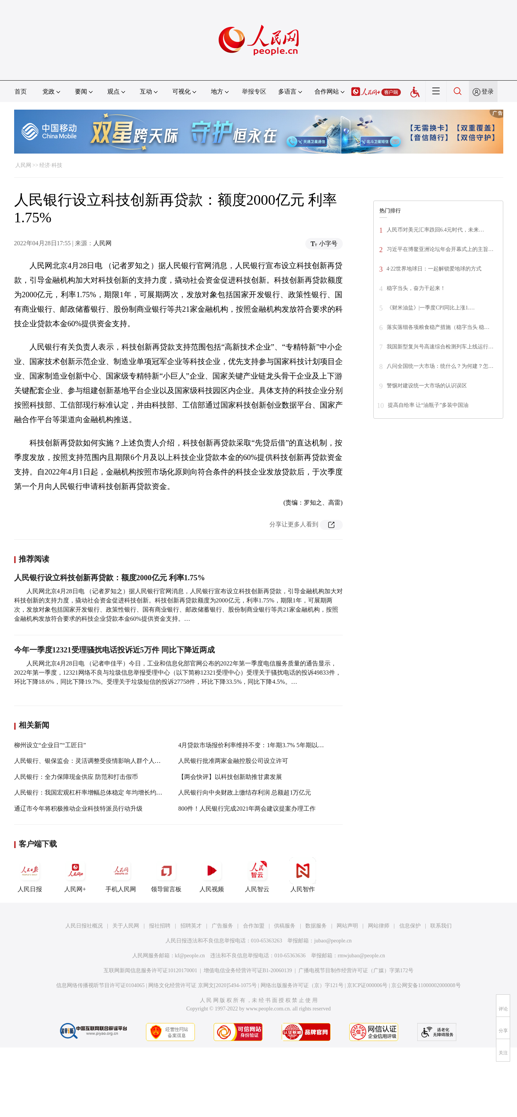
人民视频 (211, 874)
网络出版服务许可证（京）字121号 (302, 985)
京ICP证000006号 (367, 985)
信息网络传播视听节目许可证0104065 (100, 985)
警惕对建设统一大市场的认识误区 (427, 386)
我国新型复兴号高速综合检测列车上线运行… (440, 347)
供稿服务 (284, 926)
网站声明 (347, 926)
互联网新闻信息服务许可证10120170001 (150, 970)
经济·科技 (50, 165)
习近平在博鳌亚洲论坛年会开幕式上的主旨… (440, 249)
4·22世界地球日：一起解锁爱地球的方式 (434, 269)
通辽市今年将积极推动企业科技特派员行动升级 (78, 808)
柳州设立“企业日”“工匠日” (50, 745)
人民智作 (302, 874)
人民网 (23, 165)
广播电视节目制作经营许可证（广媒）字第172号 (355, 970)
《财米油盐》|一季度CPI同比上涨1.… (431, 308)
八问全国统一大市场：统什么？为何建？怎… (440, 366)
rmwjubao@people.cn (361, 955)
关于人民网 (125, 926)
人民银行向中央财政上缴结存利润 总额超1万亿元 (244, 792)
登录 (487, 91)
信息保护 (410, 926)
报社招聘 (159, 926)
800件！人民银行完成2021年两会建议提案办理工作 (247, 808)
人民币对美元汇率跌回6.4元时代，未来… (436, 230)
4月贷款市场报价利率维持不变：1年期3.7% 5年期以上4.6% (257, 745)
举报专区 (254, 91)
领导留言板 (166, 874)
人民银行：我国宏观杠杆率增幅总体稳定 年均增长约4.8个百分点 (101, 792)
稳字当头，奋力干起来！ (416, 288)
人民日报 (29, 874)
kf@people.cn (190, 955)
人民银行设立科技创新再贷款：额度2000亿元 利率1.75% (109, 577)
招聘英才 (191, 926)
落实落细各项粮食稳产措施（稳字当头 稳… (438, 327)
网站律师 (378, 926)
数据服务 (316, 926)
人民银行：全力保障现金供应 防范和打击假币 (76, 777)
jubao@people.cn (333, 941)
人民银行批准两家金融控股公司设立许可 (233, 761)
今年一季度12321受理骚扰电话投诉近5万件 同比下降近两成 (114, 650)
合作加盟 (253, 926)
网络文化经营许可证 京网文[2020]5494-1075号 (202, 985)
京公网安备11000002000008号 (425, 985)
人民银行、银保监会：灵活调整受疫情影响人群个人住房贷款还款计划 (109, 761)
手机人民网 (120, 874)
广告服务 (222, 926)
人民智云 (257, 874)
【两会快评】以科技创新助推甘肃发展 (230, 777)
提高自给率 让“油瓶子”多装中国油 (428, 405)
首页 (21, 91)
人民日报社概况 (84, 926)
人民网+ (75, 874)
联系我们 (441, 926)
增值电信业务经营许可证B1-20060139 (248, 970)
